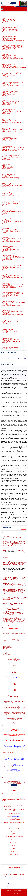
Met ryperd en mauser (14, 842)
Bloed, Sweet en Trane (13, 625)
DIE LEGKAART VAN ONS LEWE (14, 697)
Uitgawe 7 (14, 689)
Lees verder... (14, 784)
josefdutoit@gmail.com (13, 739)
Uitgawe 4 (14, 685)
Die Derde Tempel (14, 839)
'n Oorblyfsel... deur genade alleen (14, 818)
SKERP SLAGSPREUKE (16, 868)
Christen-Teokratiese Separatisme (14, 819)
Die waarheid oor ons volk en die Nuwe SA (14, 815)
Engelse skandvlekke (14, 854)
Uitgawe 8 (14, 690)
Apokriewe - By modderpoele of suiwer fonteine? (14, 834)
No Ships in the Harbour (14, 824)
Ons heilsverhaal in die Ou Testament (14, 825)
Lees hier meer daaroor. (16, 593)
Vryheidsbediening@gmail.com (15, 659)
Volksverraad (9, 816)
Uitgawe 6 (14, 688)
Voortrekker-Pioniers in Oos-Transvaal (14, 856)
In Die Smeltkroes (11, 614)
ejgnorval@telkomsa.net (7, 540)
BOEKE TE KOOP (14, 780)
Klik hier (3, 801)
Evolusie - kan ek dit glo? (14, 828)
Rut (14, 849)
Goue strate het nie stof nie (14, 843)
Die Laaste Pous (14, 846)
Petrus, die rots (14, 830)
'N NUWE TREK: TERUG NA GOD (17, 740)
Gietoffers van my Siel (14, 772)
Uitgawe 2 (14, 683)
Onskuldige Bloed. (21, 606)
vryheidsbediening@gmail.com (8, 752)
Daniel (14, 827)
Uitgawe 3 (14, 684)
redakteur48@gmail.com (14, 674)
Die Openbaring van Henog (14, 837)
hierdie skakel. (10, 546)
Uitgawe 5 (14, 686)
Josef (14, 848)
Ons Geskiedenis (14, 853)
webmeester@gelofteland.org (14, 632)
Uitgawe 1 (14, 682)
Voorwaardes (16, 893)
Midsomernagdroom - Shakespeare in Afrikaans (14, 836)
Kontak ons (11, 893)
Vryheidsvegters (7, 599)
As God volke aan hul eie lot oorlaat (13, 813)
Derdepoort (14, 845)
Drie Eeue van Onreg (14, 851)
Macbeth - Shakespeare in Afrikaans (13, 840)
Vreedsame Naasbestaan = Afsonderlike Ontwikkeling (14, 822)
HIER (22, 564)
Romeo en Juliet (14, 831)
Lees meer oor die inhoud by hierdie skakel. (15, 586)
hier (20, 548)
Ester (14, 833)
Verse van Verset (14, 821)
